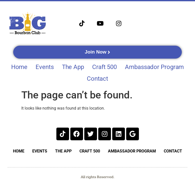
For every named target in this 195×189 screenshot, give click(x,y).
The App (73, 67)
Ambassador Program (154, 67)
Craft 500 (104, 67)
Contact (97, 78)
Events (45, 67)
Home (19, 67)
